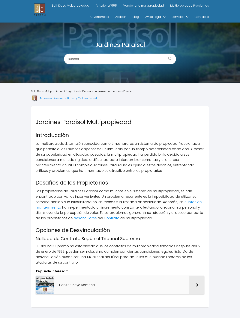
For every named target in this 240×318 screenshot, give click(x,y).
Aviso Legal (153, 17)
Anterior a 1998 (106, 5)
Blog (136, 17)
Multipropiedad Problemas (189, 5)
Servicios (178, 17)
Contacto (201, 17)
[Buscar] (168, 57)
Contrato (111, 218)
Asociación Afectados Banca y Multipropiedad (68, 98)
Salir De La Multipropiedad (70, 5)
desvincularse (85, 218)
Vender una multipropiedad (143, 5)
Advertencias (99, 17)
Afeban (120, 17)
